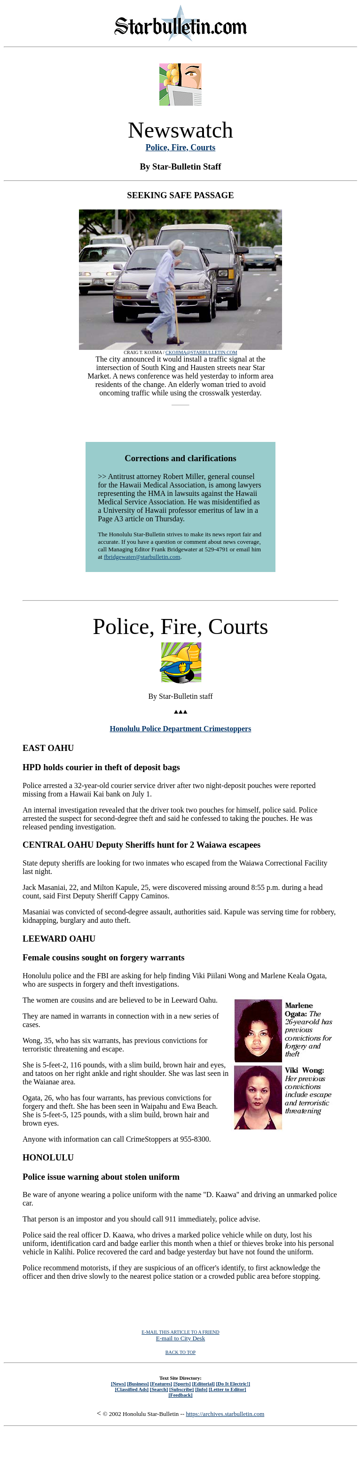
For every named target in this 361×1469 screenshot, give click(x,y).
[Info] (201, 1389)
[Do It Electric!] (233, 1383)
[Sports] (182, 1383)
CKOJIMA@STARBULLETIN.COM (201, 352)
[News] (118, 1383)
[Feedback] (180, 1395)
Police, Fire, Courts (181, 147)
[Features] (161, 1383)
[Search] (159, 1389)
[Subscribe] (181, 1389)
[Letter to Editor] (227, 1389)
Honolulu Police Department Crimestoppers (180, 729)
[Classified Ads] (132, 1389)
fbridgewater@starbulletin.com (142, 556)
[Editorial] (203, 1383)
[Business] (138, 1383)
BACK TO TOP (180, 1352)
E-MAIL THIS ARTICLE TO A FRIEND (180, 1332)
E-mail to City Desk (180, 1338)
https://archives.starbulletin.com (225, 1413)
